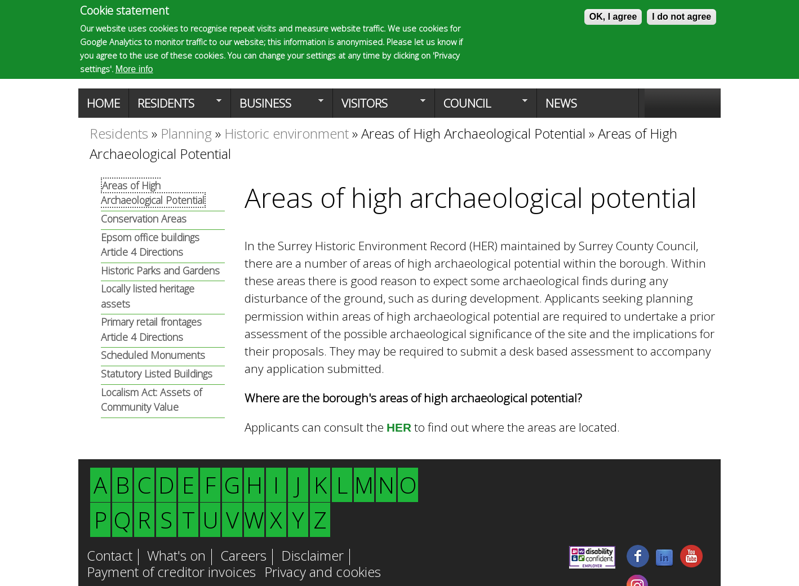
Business (277, 106)
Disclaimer (312, 557)
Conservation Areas (144, 218)
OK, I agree (613, 16)
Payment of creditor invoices (171, 573)
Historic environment (286, 133)
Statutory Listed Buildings (156, 373)
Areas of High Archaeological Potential (473, 133)
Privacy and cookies (322, 573)
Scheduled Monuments (153, 355)
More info (134, 69)
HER (399, 427)
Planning (186, 133)
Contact (109, 557)
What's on (176, 557)
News (561, 103)
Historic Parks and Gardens (160, 270)
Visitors (379, 106)
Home (103, 103)
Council (481, 106)
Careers (243, 557)
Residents (175, 106)
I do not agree (681, 16)
